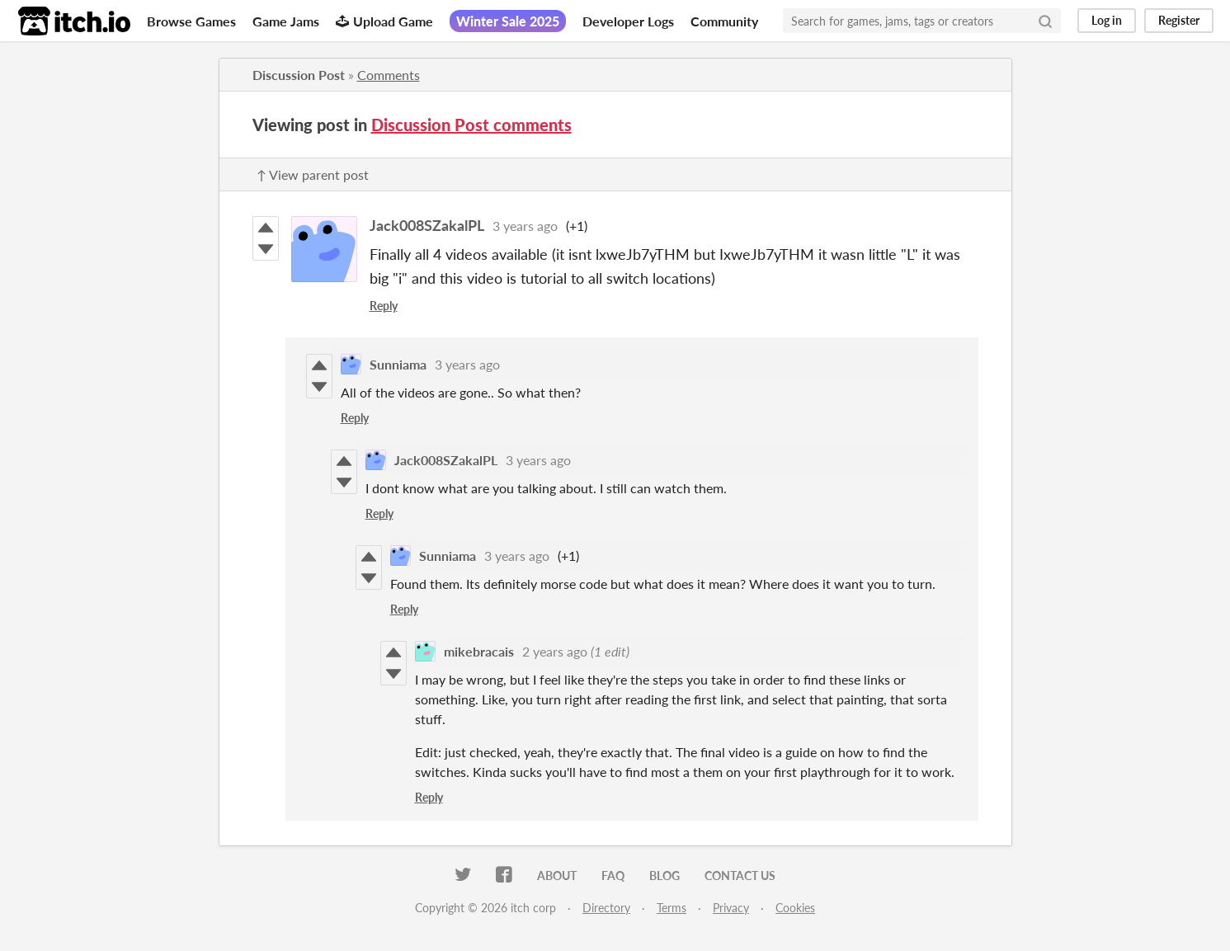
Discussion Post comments (471, 124)
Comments (388, 74)
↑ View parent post (313, 174)
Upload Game (384, 21)
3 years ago (525, 225)
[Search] (1045, 20)
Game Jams (285, 21)
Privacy (731, 908)
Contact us (740, 876)
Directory (606, 908)
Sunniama (398, 364)
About (557, 876)
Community (724, 21)
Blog (664, 876)
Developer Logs (628, 21)
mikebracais (479, 651)
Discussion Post (298, 74)
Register (1178, 20)
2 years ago (554, 651)
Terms (671, 908)
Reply (384, 306)
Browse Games (191, 21)
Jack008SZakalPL (427, 225)
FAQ (612, 876)
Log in (1106, 20)
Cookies (795, 908)
